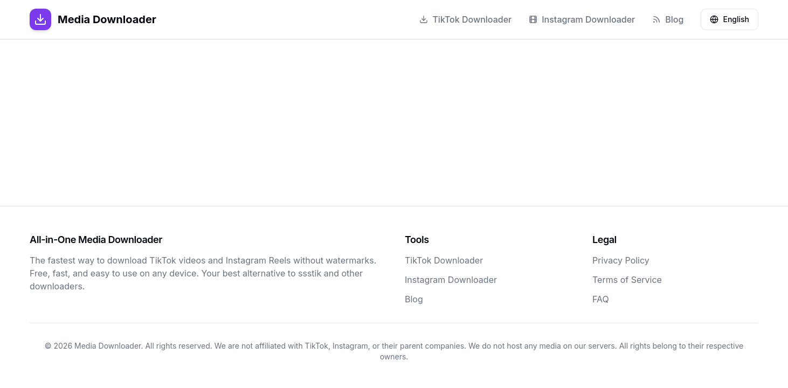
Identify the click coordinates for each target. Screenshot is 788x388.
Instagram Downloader (582, 19)
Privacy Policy (620, 260)
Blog (667, 19)
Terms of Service (627, 279)
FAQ (600, 299)
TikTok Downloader (465, 19)
